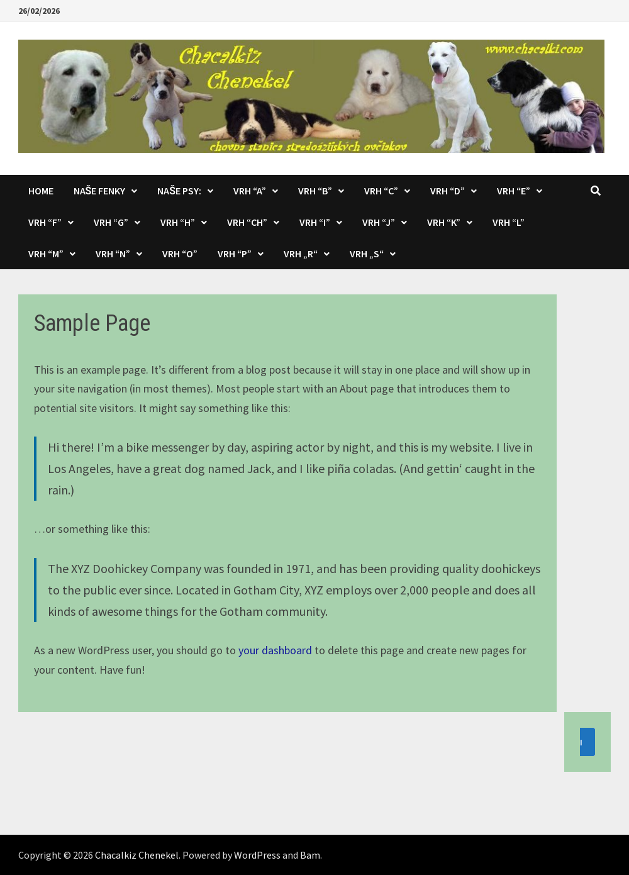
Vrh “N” (113, 253)
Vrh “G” (111, 222)
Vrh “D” (447, 190)
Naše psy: (179, 190)
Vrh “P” (235, 253)
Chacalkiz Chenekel (137, 855)
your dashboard (275, 650)
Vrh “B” (315, 190)
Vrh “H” (177, 222)
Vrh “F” (45, 222)
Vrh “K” (443, 222)
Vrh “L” (509, 222)
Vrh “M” (46, 253)
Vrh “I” (314, 222)
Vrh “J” (378, 222)
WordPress (257, 855)
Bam (310, 855)
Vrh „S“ (367, 253)
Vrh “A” (249, 190)
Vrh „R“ (301, 253)
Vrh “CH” (247, 222)
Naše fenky (100, 190)
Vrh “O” (180, 253)
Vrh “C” (381, 190)
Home (40, 190)
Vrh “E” (513, 190)
